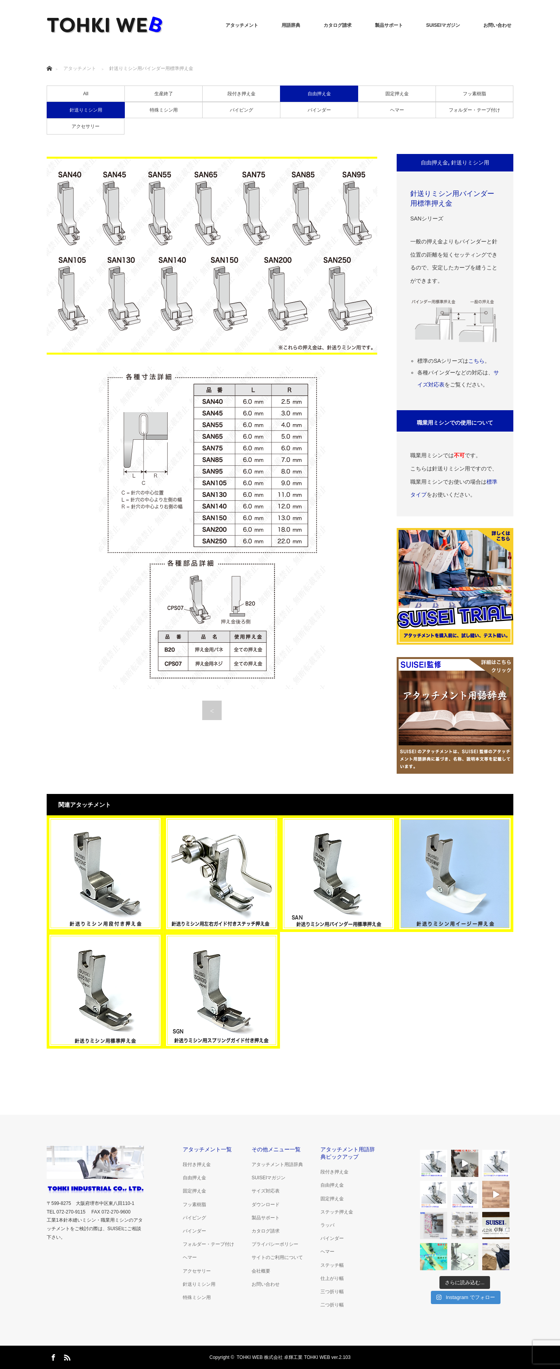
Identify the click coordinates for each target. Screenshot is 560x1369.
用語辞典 (291, 25)
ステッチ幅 (332, 1265)
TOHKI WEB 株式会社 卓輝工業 (270, 1357)
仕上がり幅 (332, 1278)
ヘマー (397, 110)
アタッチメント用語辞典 (277, 1164)
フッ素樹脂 (474, 93)
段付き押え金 (242, 93)
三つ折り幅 (332, 1291)
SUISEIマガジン (443, 25)
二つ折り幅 (332, 1305)
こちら (476, 361)
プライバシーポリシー (275, 1244)
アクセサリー (86, 126)
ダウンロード (266, 1204)
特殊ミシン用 (164, 110)
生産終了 (163, 93)
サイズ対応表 (266, 1191)
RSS (66, 1356)
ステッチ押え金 (336, 1212)
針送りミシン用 (86, 110)
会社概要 (261, 1271)
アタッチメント (242, 25)
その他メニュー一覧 (276, 1149)
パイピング (241, 110)
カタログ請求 (338, 25)
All (85, 93)
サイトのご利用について (277, 1257)
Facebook (52, 1356)
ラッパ (327, 1225)
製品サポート (389, 25)
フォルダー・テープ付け (474, 110)
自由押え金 (319, 93)
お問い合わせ (497, 25)
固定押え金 (397, 93)
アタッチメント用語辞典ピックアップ (347, 1153)
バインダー (319, 110)
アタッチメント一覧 (207, 1149)
